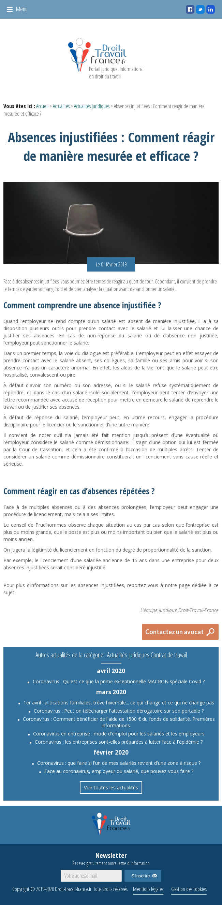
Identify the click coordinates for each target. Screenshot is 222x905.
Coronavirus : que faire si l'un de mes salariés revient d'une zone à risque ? (119, 763)
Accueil (42, 106)
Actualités (61, 106)
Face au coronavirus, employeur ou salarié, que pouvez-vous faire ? (118, 771)
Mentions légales (148, 889)
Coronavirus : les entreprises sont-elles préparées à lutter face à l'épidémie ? (119, 742)
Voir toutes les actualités (111, 787)
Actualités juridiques (91, 106)
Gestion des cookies (189, 889)
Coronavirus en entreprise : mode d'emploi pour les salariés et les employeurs (119, 733)
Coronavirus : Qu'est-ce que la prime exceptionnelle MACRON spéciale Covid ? (119, 681)
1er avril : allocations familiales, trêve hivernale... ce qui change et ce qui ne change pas (119, 702)
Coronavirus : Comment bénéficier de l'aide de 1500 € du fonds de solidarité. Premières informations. (119, 722)
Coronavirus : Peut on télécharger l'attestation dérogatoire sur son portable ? (119, 710)
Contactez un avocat (174, 632)
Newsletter (111, 858)
